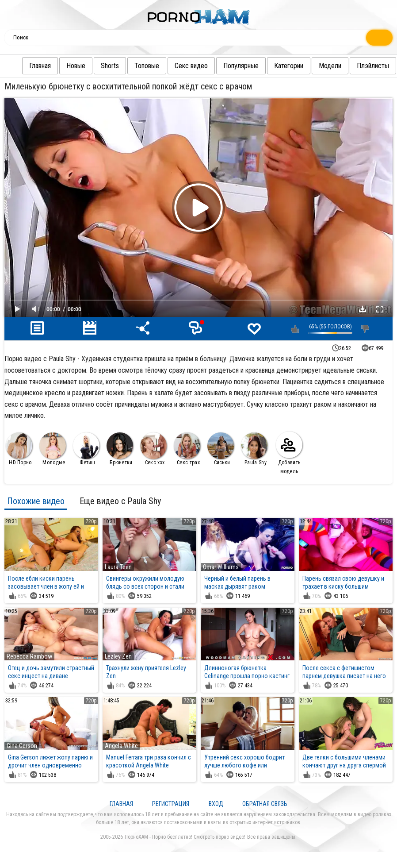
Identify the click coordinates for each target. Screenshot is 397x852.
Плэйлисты (355, 66)
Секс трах (187, 449)
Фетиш (86, 449)
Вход (216, 803)
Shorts (92, 66)
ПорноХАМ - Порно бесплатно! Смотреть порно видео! (185, 837)
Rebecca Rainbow (29, 656)
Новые (58, 66)
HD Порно (19, 449)
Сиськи (220, 449)
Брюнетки (120, 449)
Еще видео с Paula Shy (120, 501)
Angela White (121, 745)
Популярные (223, 66)
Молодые (52, 449)
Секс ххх (153, 449)
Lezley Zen (118, 656)
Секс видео (173, 66)
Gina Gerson (22, 745)
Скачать (362, 309)
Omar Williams (221, 567)
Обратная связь (264, 803)
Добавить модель (289, 453)
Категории (271, 66)
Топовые (129, 66)
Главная (22, 66)
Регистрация (170, 803)
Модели (312, 66)
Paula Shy (254, 449)
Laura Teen (118, 567)
